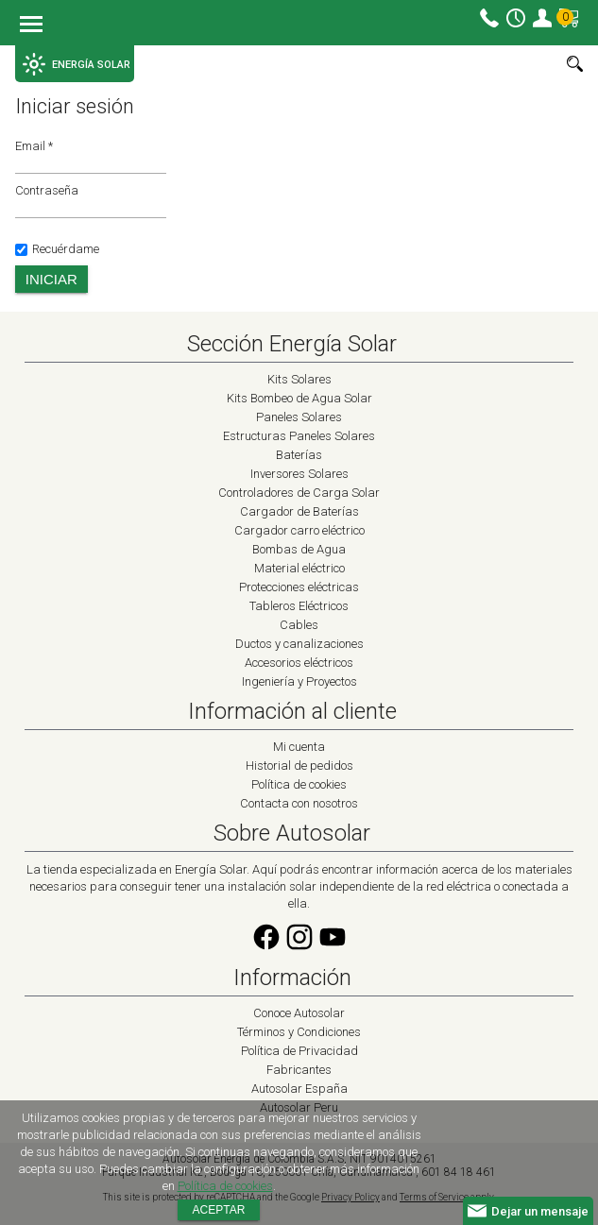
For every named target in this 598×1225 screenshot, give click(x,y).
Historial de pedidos (299, 765)
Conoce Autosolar (299, 1013)
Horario (515, 18)
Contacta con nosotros (299, 803)
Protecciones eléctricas (299, 587)
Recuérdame (57, 249)
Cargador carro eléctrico (299, 530)
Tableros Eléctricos (299, 606)
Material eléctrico (299, 568)
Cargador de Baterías (299, 511)
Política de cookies (299, 784)
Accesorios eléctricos (299, 662)
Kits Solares (299, 379)
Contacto (489, 18)
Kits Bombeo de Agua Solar (299, 398)
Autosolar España (299, 1088)
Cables (299, 625)
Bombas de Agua (299, 549)
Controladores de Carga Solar (299, 492)
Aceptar (219, 1209)
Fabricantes (299, 1070)
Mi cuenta (542, 18)
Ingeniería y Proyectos (299, 681)
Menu (31, 25)
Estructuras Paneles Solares (299, 436)
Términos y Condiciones (299, 1032)
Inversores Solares (299, 474)
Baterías (299, 455)
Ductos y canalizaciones (299, 644)
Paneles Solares (299, 417)
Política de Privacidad (299, 1051)
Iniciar (51, 279)
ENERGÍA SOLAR (76, 64)
